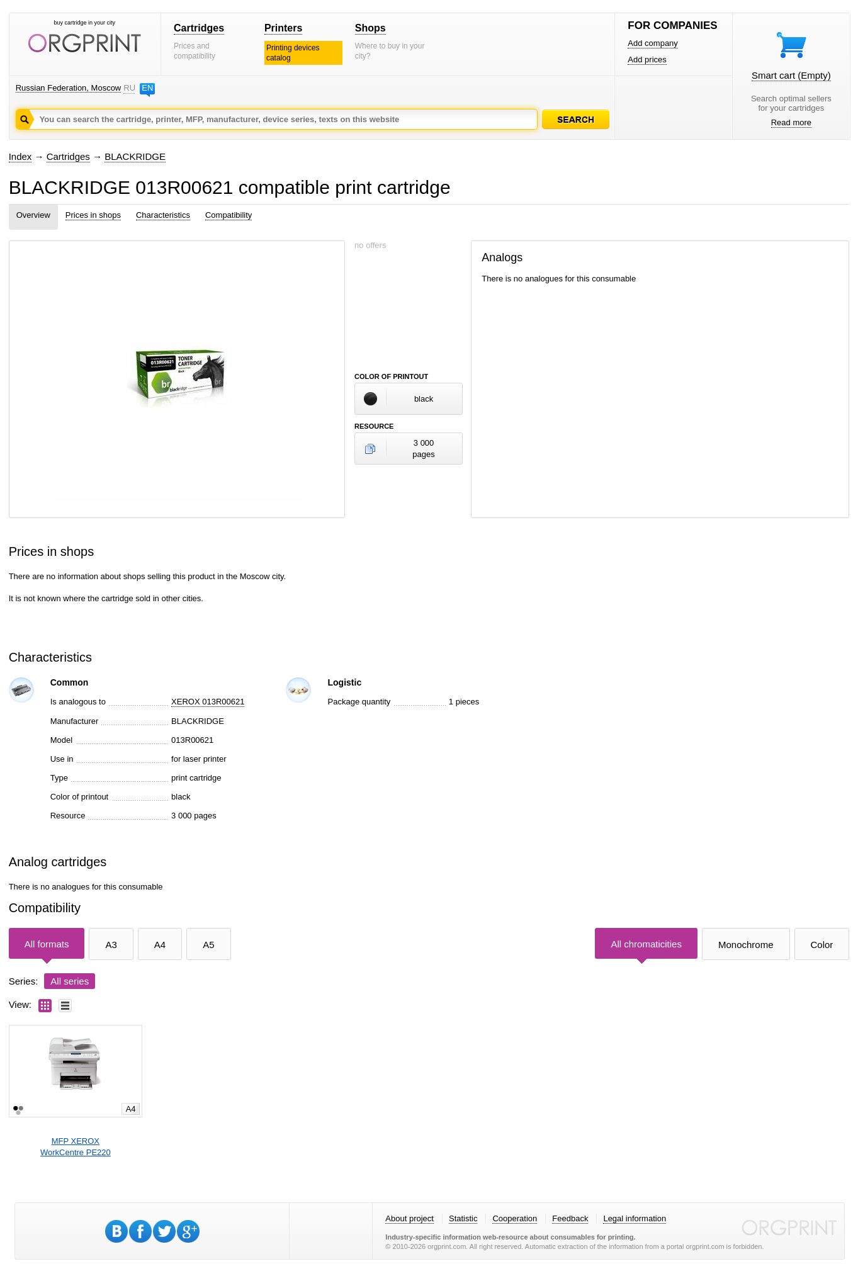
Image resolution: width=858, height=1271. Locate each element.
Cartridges (199, 28)
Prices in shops (93, 215)
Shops (370, 28)
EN (147, 88)
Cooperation (514, 1218)
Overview (33, 215)
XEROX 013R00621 (207, 701)
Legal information (634, 1218)
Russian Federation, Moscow (68, 88)
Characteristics (163, 215)
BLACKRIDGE (135, 156)
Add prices (647, 59)
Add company (653, 43)
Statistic (463, 1218)
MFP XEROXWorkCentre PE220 (75, 1146)
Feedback (570, 1218)
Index (20, 156)
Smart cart (791, 75)
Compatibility (228, 215)
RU (129, 88)
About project (409, 1218)
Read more (791, 122)
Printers (283, 28)
